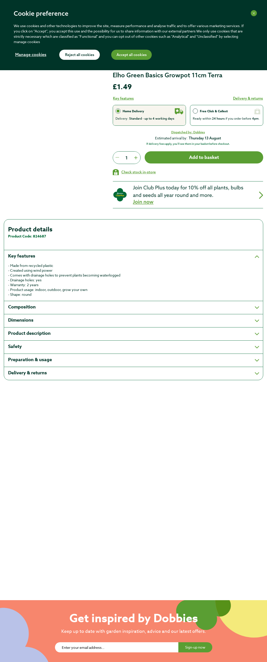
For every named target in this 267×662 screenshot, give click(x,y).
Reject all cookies (79, 55)
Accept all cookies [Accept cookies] (132, 55)
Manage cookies (30, 55)
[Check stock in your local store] (134, 172)
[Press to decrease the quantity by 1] (117, 158)
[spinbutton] (126, 158)
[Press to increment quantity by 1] (135, 158)
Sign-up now (195, 647)
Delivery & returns (248, 98)
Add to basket (204, 157)
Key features (123, 98)
